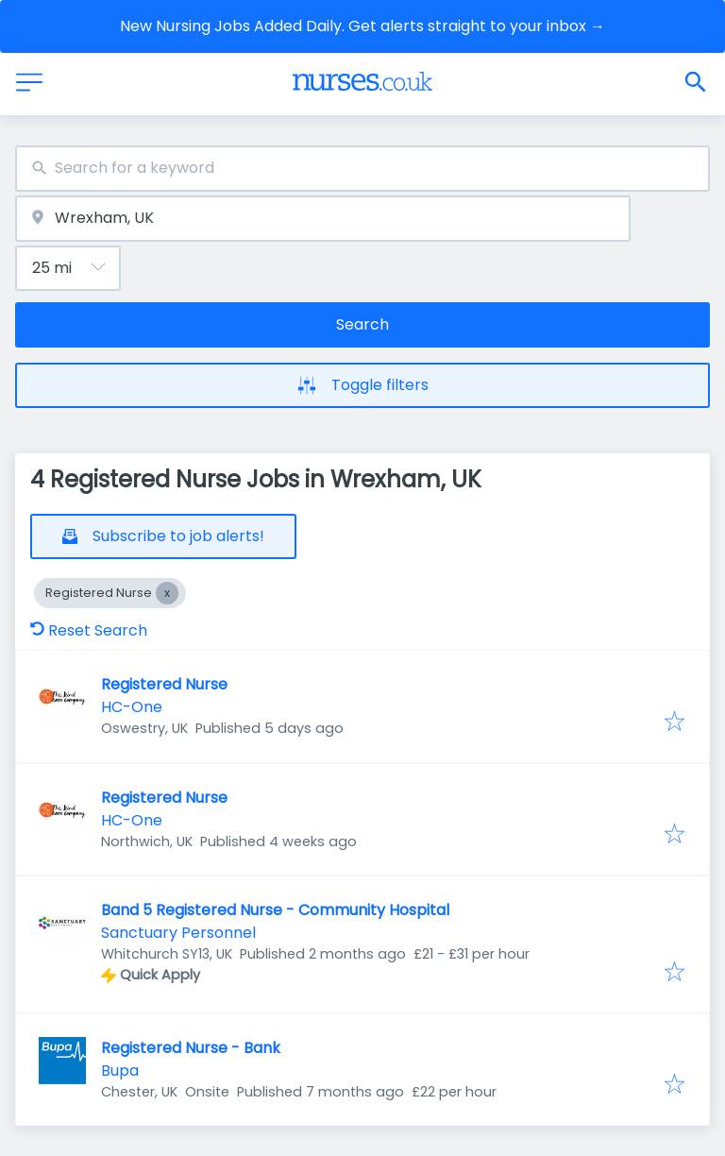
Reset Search (88, 630)
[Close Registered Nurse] (167, 593)
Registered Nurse (164, 684)
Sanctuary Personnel (178, 933)
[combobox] (362, 168)
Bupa (120, 1070)
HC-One (131, 707)
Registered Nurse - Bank (190, 1048)
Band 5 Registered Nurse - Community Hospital (275, 910)
